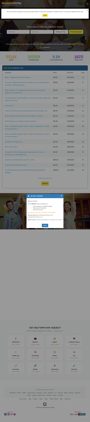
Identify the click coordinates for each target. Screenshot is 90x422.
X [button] (87, 10)
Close (44, 15)
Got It (45, 225)
